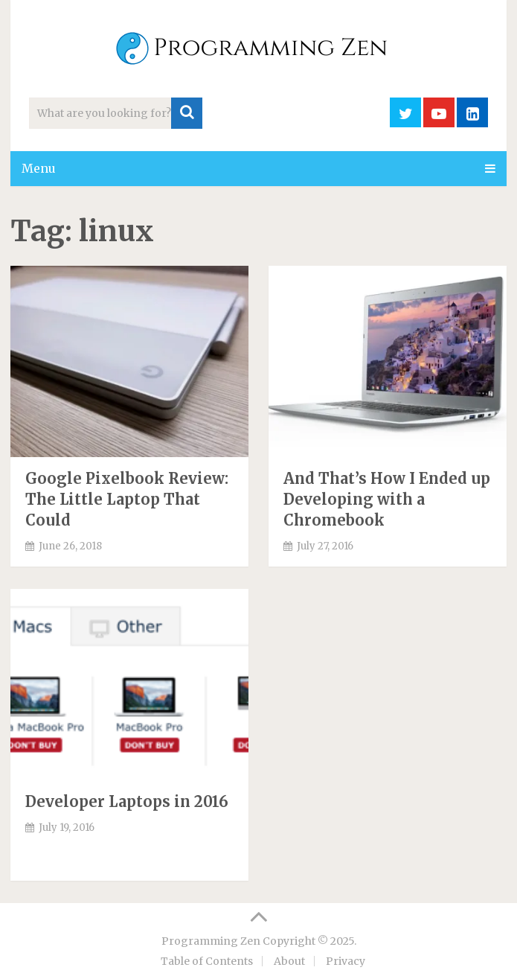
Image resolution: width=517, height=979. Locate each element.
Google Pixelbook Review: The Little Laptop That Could (126, 499)
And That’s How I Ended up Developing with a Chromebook (386, 499)
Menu (39, 168)
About (289, 961)
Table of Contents (207, 961)
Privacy (345, 961)
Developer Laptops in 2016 (126, 801)
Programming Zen (210, 941)
